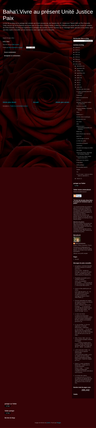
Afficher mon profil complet (80, 253)
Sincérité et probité (81, 106)
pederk (48, 422)
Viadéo (78, 169)
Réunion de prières (78, 222)
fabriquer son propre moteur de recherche (83, 103)
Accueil (36, 102)
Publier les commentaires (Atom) (19, 106)
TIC (77, 172)
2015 (76, 57)
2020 (76, 47)
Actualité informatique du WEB (84, 148)
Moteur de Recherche (82, 97)
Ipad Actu (78, 136)
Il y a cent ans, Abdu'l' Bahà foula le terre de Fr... (83, 157)
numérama (79, 145)
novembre (79, 68)
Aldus (77, 112)
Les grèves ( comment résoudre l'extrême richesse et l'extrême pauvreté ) (83, 267)
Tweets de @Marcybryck (80, 191)
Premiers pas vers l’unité (82, 89)
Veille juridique (80, 165)
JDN (77, 124)
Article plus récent (9, 102)
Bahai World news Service (83, 134)
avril (78, 84)
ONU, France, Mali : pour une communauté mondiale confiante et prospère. (83, 339)
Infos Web (79, 150)
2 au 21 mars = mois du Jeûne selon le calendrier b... (84, 175)
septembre (80, 73)
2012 (76, 61)
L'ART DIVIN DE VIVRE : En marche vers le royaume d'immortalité (82, 351)
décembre (79, 66)
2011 (76, 64)
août (78, 75)
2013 (76, 59)
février (78, 178)
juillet (78, 77)
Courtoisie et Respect (82, 143)
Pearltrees (79, 95)
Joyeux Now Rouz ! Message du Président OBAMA (84, 153)
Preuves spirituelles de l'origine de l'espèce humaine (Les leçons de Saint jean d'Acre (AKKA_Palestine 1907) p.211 (83, 303)
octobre (79, 70)
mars (78, 87)
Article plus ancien (62, 102)
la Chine (78, 100)
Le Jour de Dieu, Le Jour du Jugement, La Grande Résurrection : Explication (82, 326)
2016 (76, 54)
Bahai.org (79, 131)
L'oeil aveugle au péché (82, 138)
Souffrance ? (79, 114)
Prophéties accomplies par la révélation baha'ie (82, 278)
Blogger (59, 422)
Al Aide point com (81, 119)
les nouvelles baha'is (81, 167)
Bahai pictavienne (80, 243)
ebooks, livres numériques (83, 117)
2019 (76, 50)
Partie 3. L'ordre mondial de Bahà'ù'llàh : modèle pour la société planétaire (82, 365)
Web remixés (15, 44)
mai (78, 82)
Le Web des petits (81, 141)
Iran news (79, 121)
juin (78, 80)
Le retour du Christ (80, 314)
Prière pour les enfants (82, 160)
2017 (76, 52)
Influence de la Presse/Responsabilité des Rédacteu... (84, 128)
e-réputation (79, 162)
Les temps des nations (81, 375)
